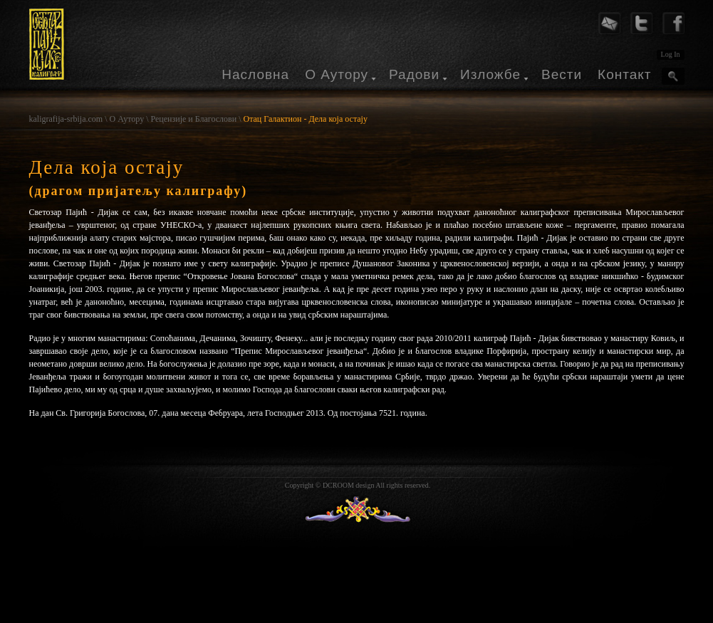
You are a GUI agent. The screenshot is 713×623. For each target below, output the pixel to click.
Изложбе (490, 74)
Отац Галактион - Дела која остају (305, 119)
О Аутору (336, 74)
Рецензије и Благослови (193, 119)
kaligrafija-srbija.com (66, 119)
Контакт (624, 74)
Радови (414, 74)
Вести (561, 74)
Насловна (255, 74)
